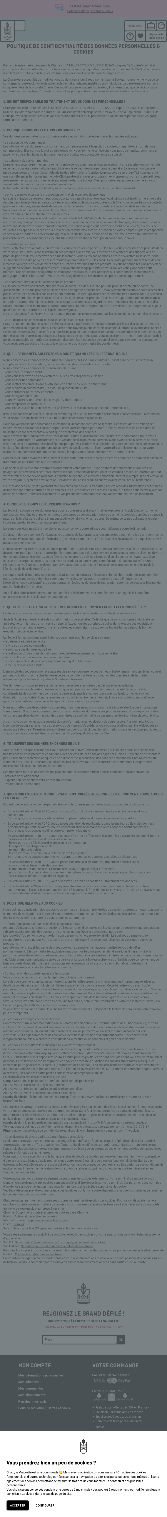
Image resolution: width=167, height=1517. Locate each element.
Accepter (17, 1505)
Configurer (45, 1505)
